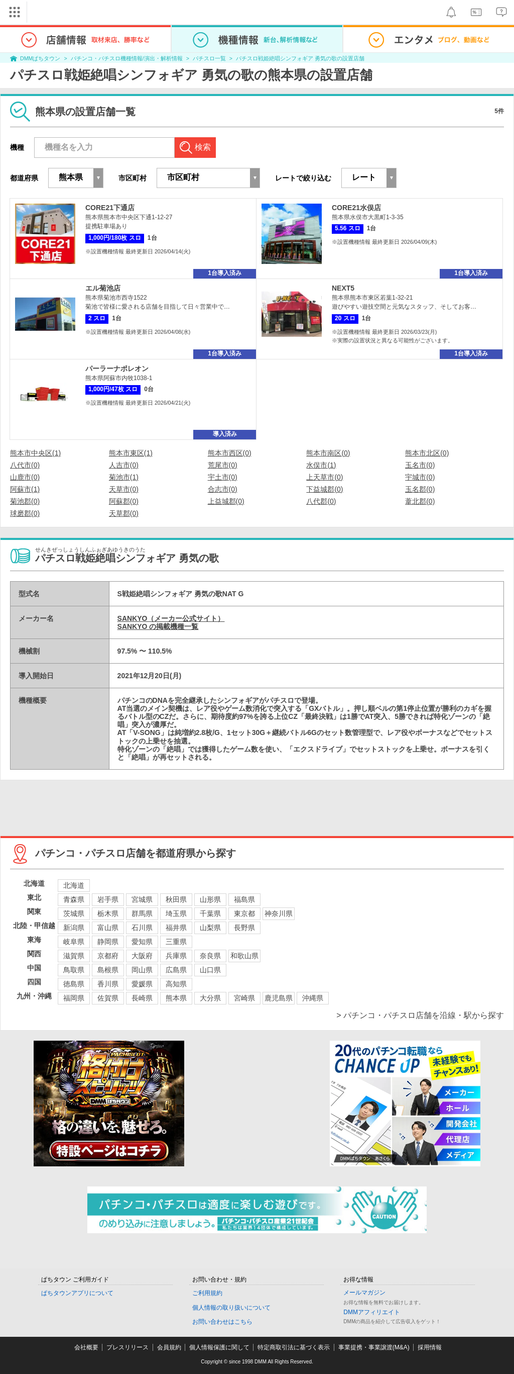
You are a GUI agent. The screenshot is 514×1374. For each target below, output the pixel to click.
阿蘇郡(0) (124, 501)
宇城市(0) (420, 477)
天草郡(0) (124, 513)
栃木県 (107, 913)
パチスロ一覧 (209, 58)
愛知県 (142, 942)
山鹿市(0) (25, 477)
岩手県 (107, 899)
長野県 (244, 928)
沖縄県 (312, 998)
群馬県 (142, 913)
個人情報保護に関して (219, 1347)
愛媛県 (142, 984)
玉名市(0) (420, 465)
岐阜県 (73, 942)
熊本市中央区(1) (35, 452)
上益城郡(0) (226, 501)
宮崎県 (244, 998)
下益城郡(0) (324, 489)
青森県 (73, 899)
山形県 (210, 899)
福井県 (176, 928)
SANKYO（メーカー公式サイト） (171, 618)
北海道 (73, 885)
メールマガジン (364, 1292)
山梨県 (210, 928)
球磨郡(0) (25, 513)
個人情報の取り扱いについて (231, 1307)
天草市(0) (124, 489)
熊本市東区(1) (131, 452)
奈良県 (210, 956)
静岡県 (107, 942)
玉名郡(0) (420, 489)
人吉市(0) (124, 465)
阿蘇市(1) (25, 489)
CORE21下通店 (110, 208)
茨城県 (73, 913)
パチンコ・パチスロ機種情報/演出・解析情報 (127, 58)
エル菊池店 (102, 288)
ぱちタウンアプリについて (77, 1293)
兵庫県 (176, 956)
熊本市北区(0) (427, 452)
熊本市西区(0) (229, 452)
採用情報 (430, 1347)
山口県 (210, 970)
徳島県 (73, 984)
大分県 (210, 998)
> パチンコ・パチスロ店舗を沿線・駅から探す (420, 1015)
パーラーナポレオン (117, 368)
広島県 (176, 970)
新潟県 (73, 928)
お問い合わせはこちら (222, 1321)
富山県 (107, 928)
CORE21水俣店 (356, 208)
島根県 (107, 970)
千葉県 (210, 913)
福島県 (244, 899)
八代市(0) (25, 465)
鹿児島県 (279, 998)
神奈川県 (279, 913)
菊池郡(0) (25, 501)
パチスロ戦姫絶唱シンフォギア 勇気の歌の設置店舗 (300, 58)
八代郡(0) (321, 501)
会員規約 (169, 1347)
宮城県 (142, 899)
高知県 (176, 984)
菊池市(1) (124, 477)
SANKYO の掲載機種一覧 (158, 626)
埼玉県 (176, 913)
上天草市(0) (324, 477)
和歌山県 (244, 956)
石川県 (142, 928)
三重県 (176, 942)
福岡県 (73, 998)
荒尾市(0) (222, 465)
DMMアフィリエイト (371, 1312)
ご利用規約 (207, 1293)
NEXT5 (343, 288)
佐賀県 (107, 998)
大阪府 (142, 956)
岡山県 (142, 970)
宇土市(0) (222, 477)
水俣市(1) (321, 465)
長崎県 (142, 998)
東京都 (244, 913)
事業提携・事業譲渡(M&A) (374, 1347)
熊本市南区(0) (328, 452)
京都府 (107, 956)
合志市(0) (222, 489)
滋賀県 (73, 956)
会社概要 (86, 1347)
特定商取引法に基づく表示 (294, 1347)
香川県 (107, 984)
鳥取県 (73, 970)
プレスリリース (127, 1347)
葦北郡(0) (420, 501)
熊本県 (176, 998)
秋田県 (176, 899)
